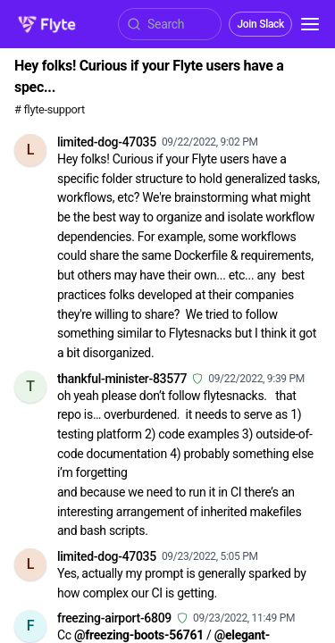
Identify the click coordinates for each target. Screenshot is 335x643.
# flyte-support (49, 109)
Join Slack (260, 24)
